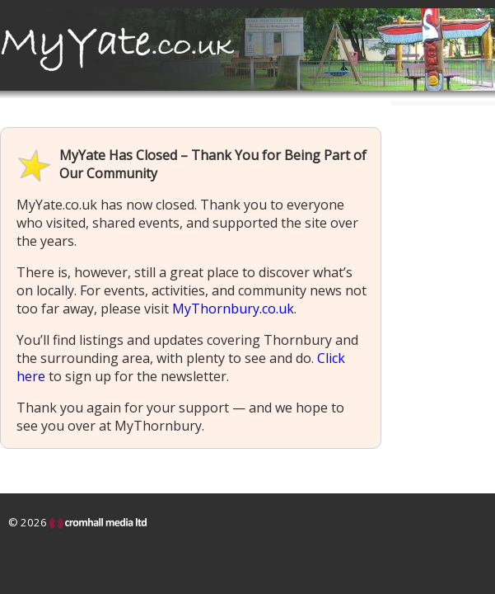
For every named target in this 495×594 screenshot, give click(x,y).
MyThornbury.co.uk (233, 308)
